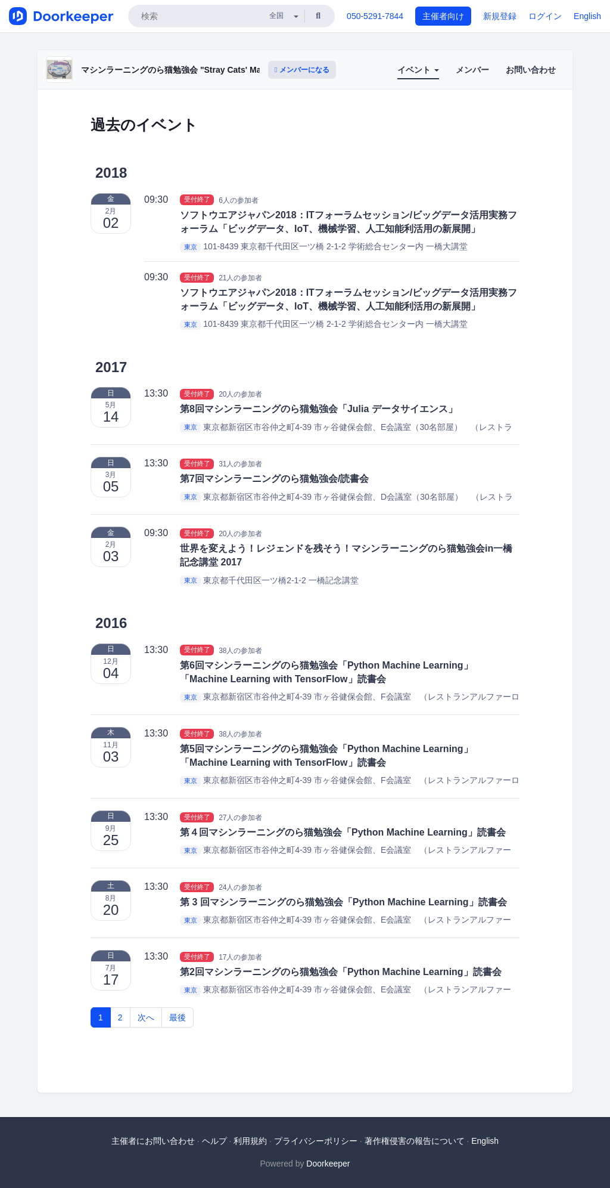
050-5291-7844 (375, 16)
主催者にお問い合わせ (153, 1141)
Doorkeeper (328, 1163)
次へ (146, 1017)
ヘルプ (214, 1141)
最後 (177, 1017)
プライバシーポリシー (315, 1141)
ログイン (545, 16)
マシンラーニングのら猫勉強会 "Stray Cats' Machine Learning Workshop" (224, 70)
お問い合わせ (531, 70)
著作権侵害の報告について (415, 1141)
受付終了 (197, 199)
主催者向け (443, 16)
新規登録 (499, 16)
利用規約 (250, 1141)
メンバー (472, 70)
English (587, 16)
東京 (190, 246)
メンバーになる (302, 70)
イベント (418, 70)
